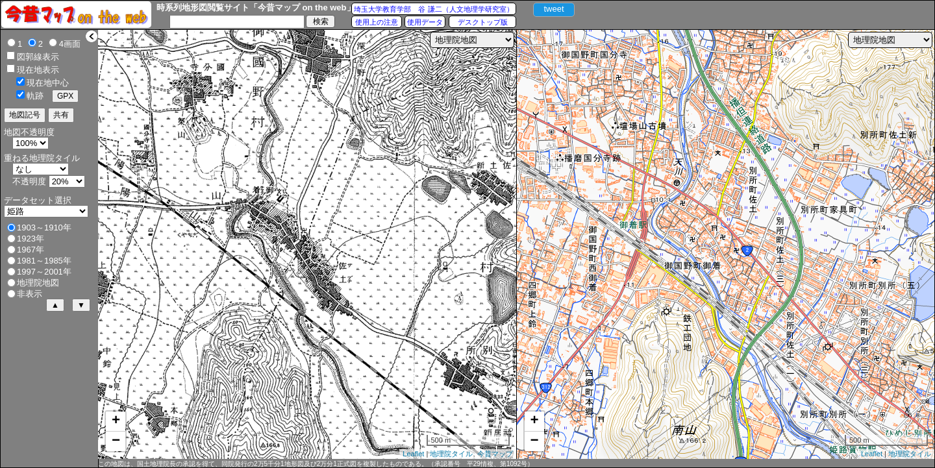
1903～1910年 (44, 227)
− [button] (116, 441)
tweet (553, 9)
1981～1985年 (44, 260)
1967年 (30, 249)
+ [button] (116, 421)
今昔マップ (495, 454)
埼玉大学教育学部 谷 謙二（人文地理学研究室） (433, 9)
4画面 (70, 44)
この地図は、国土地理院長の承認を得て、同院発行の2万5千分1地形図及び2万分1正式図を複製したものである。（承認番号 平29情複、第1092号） (316, 463)
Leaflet (413, 454)
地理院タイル (451, 454)
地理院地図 (38, 283)
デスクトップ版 (483, 22)
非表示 (29, 294)
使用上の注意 (376, 22)
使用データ (425, 22)
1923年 (30, 238)
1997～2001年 (44, 272)
